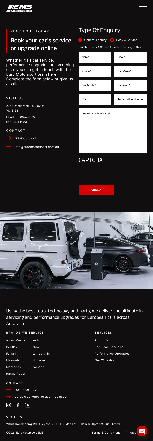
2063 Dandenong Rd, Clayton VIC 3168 (35, 424)
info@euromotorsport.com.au (37, 162)
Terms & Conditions (106, 432)
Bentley (11, 346)
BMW (36, 346)
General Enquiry (95, 39)
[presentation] (108, 174)
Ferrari (11, 353)
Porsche (38, 366)
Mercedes (13, 366)
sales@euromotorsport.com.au (41, 396)
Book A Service (126, 39)
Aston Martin (15, 340)
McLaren (38, 360)
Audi (35, 340)
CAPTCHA (91, 161)
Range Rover (15, 373)
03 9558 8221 (25, 153)
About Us (102, 340)
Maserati (12, 360)
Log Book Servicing (109, 346)
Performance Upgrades (112, 353)
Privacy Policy (136, 432)
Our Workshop (105, 360)
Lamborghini (41, 353)
